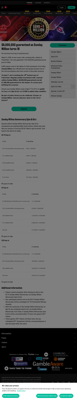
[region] (38, 391)
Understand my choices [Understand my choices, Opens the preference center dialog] (10, 396)
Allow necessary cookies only (47, 396)
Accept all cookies (66, 396)
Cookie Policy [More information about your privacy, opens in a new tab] (21, 391)
